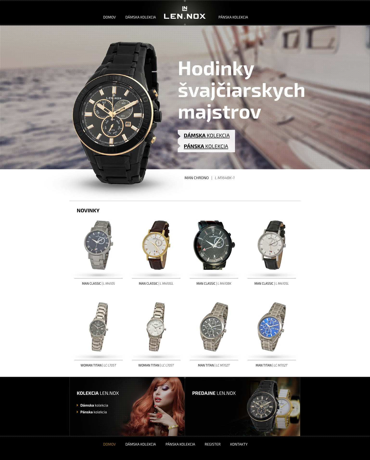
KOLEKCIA (207, 135)
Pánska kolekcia (233, 17)
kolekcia (94, 405)
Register (213, 444)
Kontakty (239, 444)
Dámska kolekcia (140, 17)
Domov (109, 17)
